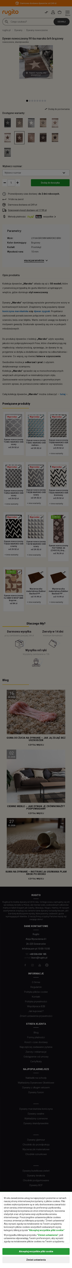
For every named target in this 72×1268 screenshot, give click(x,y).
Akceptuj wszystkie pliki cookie (36, 1251)
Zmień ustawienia (36, 1260)
